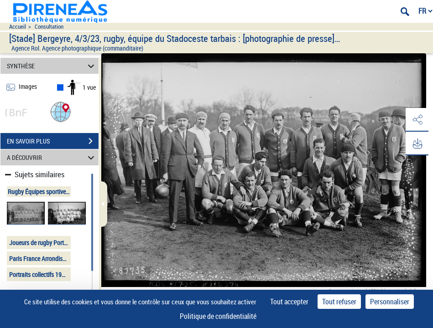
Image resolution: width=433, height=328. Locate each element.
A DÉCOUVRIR (52, 157)
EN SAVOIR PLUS (53, 141)
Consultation (49, 27)
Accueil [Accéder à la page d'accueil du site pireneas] (17, 27)
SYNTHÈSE (52, 66)
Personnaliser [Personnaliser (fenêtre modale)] (389, 302)
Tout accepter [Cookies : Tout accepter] (289, 302)
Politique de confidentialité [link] (218, 316)
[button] (60, 111)
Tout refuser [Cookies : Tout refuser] (339, 302)
